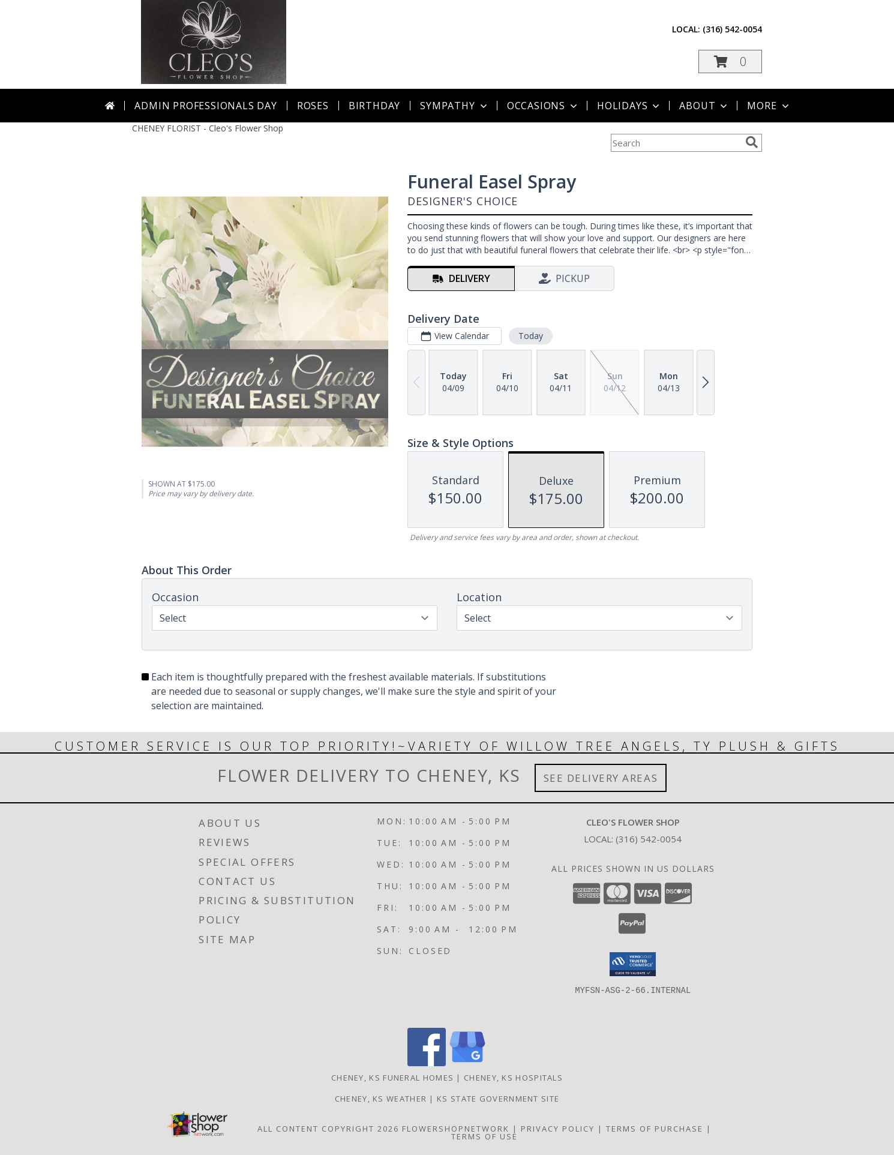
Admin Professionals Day (205, 105)
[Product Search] (675, 142)
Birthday (374, 105)
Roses (313, 105)
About (704, 105)
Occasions (543, 105)
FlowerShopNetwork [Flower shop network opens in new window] (455, 1128)
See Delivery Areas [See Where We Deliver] (601, 778)
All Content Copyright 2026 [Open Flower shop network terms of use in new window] (328, 1128)
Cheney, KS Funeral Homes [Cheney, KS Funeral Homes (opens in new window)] (392, 1077)
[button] (730, 61)
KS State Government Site (498, 1098)
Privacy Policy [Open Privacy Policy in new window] (558, 1128)
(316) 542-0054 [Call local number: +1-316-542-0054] (732, 29)
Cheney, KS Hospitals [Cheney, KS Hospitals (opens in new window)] (513, 1077)
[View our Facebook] (426, 1063)
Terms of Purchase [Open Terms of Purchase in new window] (654, 1128)
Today (530, 335)
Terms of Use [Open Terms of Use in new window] (484, 1136)
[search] (751, 142)
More (769, 105)
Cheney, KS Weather (381, 1098)
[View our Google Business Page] (467, 1063)
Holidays (629, 105)
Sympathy (454, 105)
